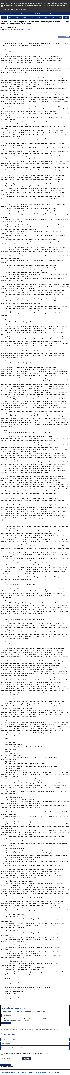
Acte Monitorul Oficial (18, 1029)
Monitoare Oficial (8, 13)
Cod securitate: (5, 1058)
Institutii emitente (55, 13)
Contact (57, 1072)
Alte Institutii (35, 1029)
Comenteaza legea (64, 36)
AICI (47, 5)
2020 (45, 17)
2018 (59, 17)
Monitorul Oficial (8, 1029)
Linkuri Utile (28, 1072)
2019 (52, 17)
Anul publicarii (39, 13)
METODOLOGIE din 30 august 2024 (48, 1029)
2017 (66, 17)
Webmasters (50, 1072)
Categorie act (24, 13)
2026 (3, 17)
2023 (24, 17)
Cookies (44, 1072)
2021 (38, 17)
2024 (17, 17)
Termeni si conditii (36, 1072)
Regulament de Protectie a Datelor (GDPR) (34, 2)
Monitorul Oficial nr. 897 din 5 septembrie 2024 (18, 29)
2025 (10, 17)
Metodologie (28, 1029)
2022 (31, 17)
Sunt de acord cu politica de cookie (13, 8)
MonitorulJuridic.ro (19, 1072)
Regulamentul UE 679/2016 (21, 1020)
